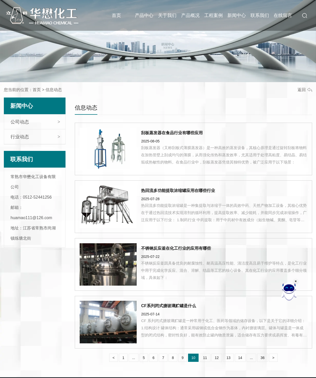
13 (228, 358)
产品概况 (190, 15)
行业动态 (20, 136)
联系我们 (259, 15)
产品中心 (144, 15)
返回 (302, 90)
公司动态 (20, 121)
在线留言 (283, 15)
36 (263, 358)
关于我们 (167, 15)
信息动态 (86, 107)
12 (217, 358)
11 (205, 358)
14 (240, 358)
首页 (116, 15)
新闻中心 (236, 15)
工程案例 (213, 15)
